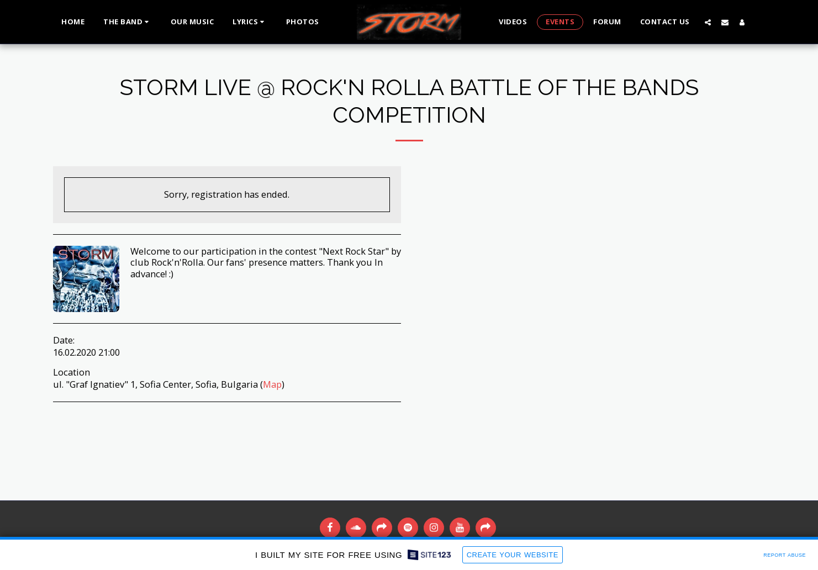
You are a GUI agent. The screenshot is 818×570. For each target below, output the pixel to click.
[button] (127, 22)
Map (272, 384)
